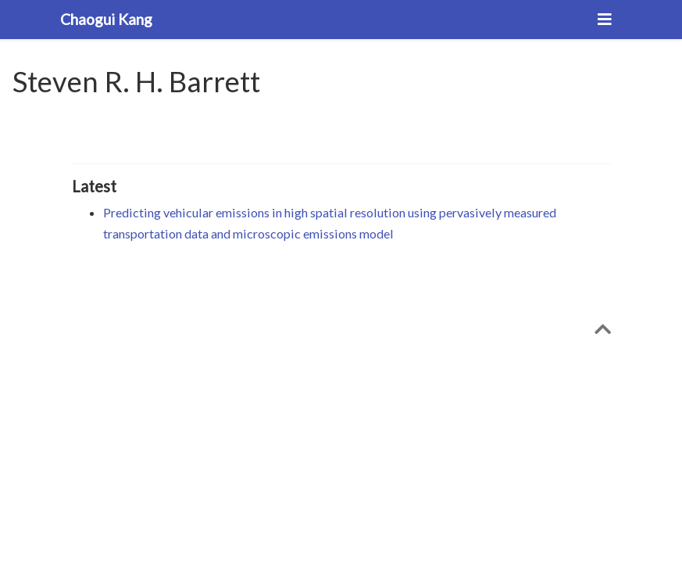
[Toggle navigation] (604, 19)
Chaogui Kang (106, 19)
